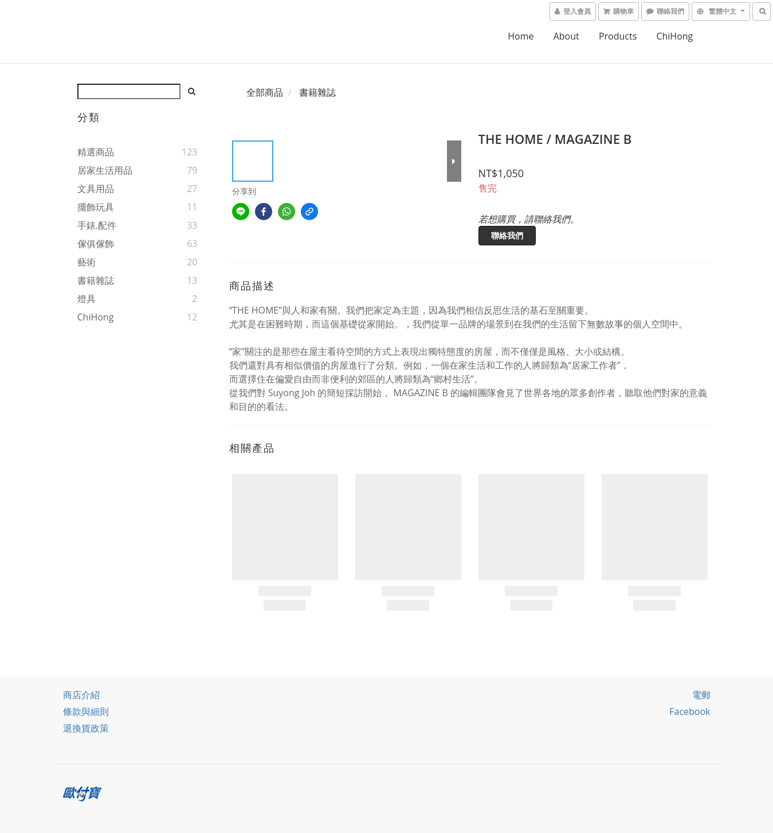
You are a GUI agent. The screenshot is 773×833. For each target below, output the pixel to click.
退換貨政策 (86, 728)
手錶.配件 (96, 225)
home (520, 36)
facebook (689, 711)
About (566, 36)
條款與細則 (86, 711)
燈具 (86, 298)
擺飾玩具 (95, 207)
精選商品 (95, 152)
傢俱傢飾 (95, 243)
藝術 (86, 262)
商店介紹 (81, 695)
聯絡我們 (507, 235)
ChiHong (674, 36)
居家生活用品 (104, 170)
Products (618, 36)
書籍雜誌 (95, 280)
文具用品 (95, 188)
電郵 (701, 695)
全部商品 (264, 92)
